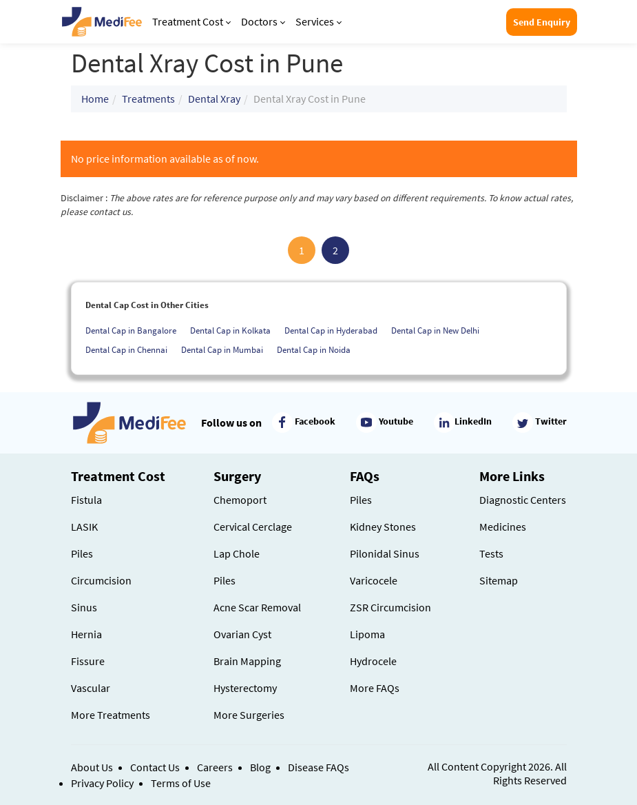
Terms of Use (181, 783)
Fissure (88, 661)
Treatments (148, 98)
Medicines (502, 526)
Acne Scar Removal (257, 607)
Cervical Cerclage (252, 526)
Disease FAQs (318, 767)
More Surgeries (248, 715)
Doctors (263, 21)
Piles (82, 553)
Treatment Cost (191, 21)
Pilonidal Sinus (384, 553)
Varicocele (373, 580)
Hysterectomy (245, 688)
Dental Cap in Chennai (126, 350)
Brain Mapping (247, 661)
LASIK (84, 526)
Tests (491, 553)
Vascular (90, 688)
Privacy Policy (102, 783)
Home (95, 98)
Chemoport (240, 500)
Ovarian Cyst (242, 634)
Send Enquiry (541, 22)
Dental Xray (214, 98)
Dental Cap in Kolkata (230, 330)
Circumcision (101, 580)
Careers (215, 767)
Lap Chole (236, 553)
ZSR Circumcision (390, 607)
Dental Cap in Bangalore (130, 330)
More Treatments (110, 715)
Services (318, 21)
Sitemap (498, 580)
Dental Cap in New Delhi (435, 330)
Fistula (86, 500)
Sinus (84, 607)
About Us (92, 767)
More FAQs (374, 688)
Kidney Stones (383, 526)
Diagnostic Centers (522, 500)
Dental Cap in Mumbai (222, 350)
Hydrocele (373, 661)
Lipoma (367, 634)
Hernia (86, 634)
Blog (260, 767)
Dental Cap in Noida (314, 350)
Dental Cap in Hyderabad (330, 330)
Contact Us (155, 767)
